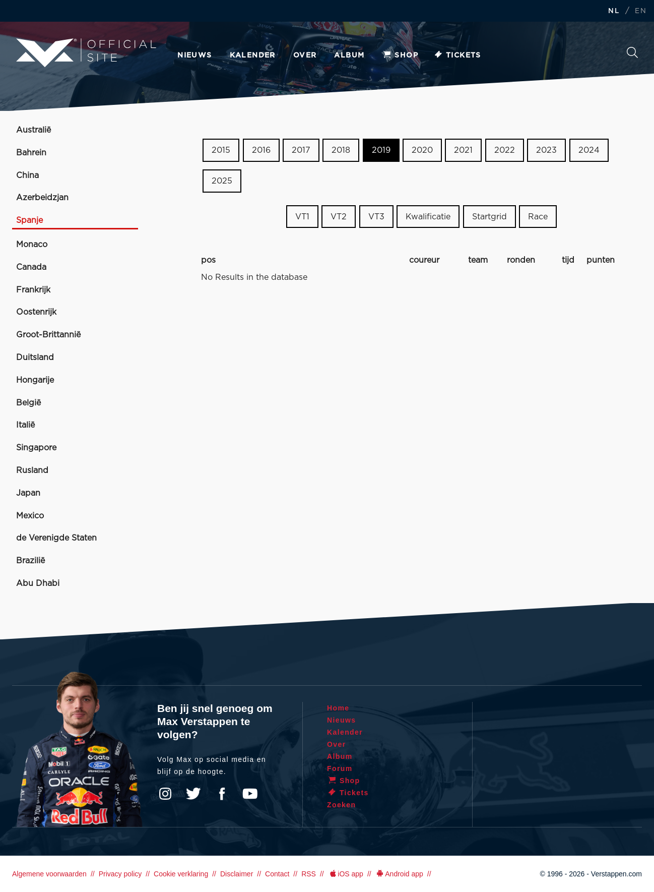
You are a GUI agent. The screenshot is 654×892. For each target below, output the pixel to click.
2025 (222, 181)
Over (305, 55)
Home (338, 708)
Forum (340, 768)
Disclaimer (236, 874)
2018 (341, 150)
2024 (589, 150)
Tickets (457, 55)
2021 (463, 150)
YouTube (250, 794)
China (27, 175)
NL (613, 11)
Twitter (193, 794)
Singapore (36, 448)
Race (538, 216)
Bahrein (31, 153)
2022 (504, 150)
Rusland (32, 470)
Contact (277, 874)
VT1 (302, 216)
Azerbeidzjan (42, 198)
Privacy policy (120, 874)
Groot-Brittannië (48, 335)
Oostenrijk (36, 312)
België (28, 403)
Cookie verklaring (181, 874)
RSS (308, 874)
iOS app (345, 874)
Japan (28, 493)
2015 (221, 150)
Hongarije (35, 380)
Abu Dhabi (37, 583)
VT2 (339, 216)
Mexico (30, 516)
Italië (25, 425)
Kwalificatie (428, 216)
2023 (546, 150)
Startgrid (489, 216)
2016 (261, 150)
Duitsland (35, 357)
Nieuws (194, 55)
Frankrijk (33, 290)
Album (349, 55)
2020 (422, 150)
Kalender (253, 55)
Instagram (165, 794)
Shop (400, 55)
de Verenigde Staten (56, 538)
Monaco (31, 245)
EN (640, 11)
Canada (31, 267)
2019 (381, 150)
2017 (301, 150)
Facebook (222, 794)
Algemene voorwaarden (49, 874)
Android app (399, 874)
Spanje (29, 220)
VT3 (376, 216)
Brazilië (30, 561)
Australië (33, 130)
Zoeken (632, 52)
